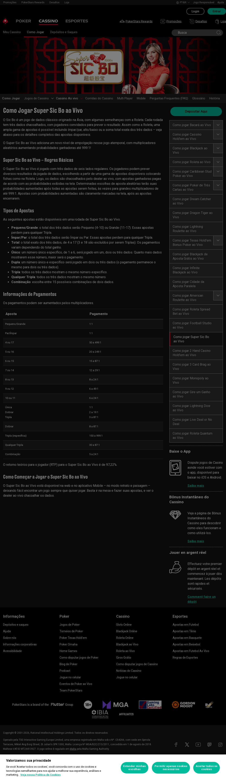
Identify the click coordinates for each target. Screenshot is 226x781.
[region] (113, 767)
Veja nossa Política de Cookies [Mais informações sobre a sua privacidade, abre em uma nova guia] (40, 774)
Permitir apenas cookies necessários (171, 768)
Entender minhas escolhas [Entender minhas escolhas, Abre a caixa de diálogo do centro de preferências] (134, 768)
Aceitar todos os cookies (206, 768)
